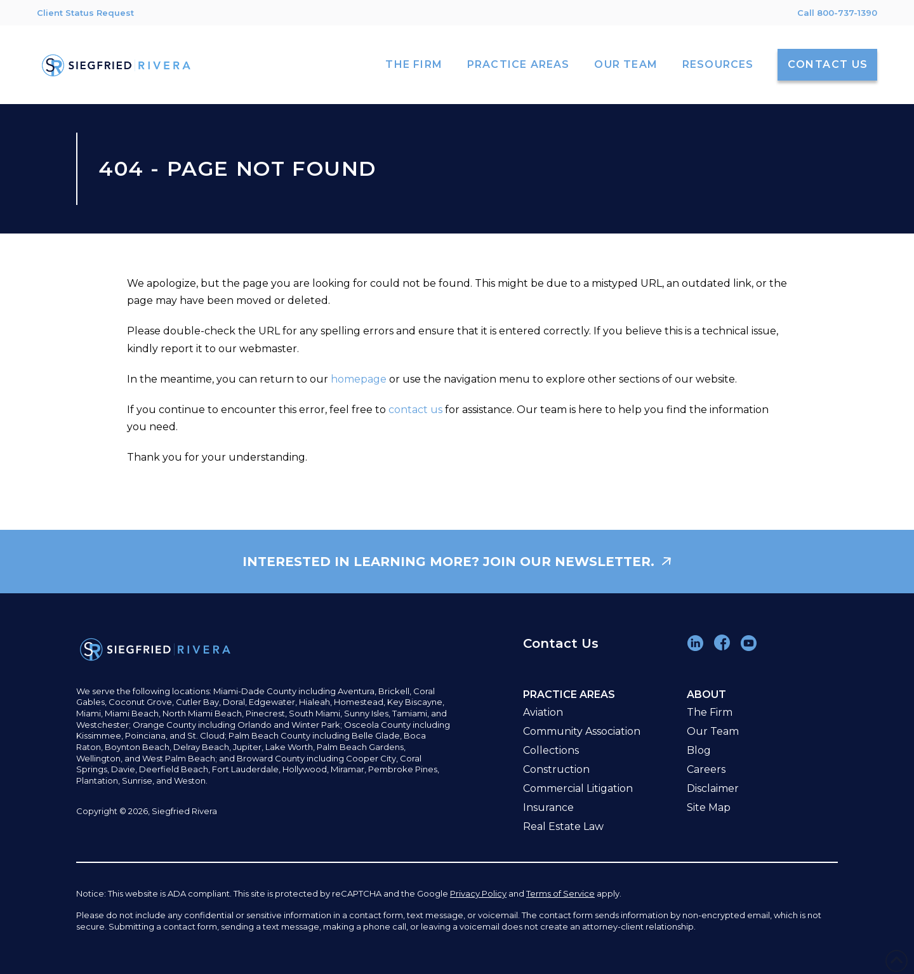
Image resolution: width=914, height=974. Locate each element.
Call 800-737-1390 (837, 13)
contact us (415, 410)
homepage (359, 379)
